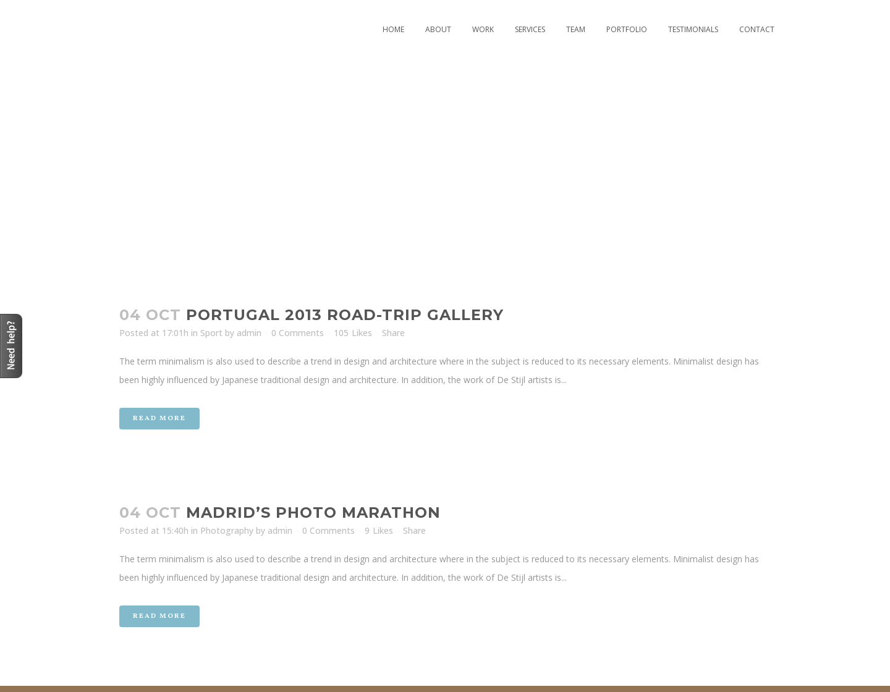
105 (353, 333)
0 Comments (297, 333)
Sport (211, 333)
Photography (226, 530)
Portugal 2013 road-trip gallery (345, 315)
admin (249, 333)
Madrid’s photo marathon (313, 512)
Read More (159, 418)
